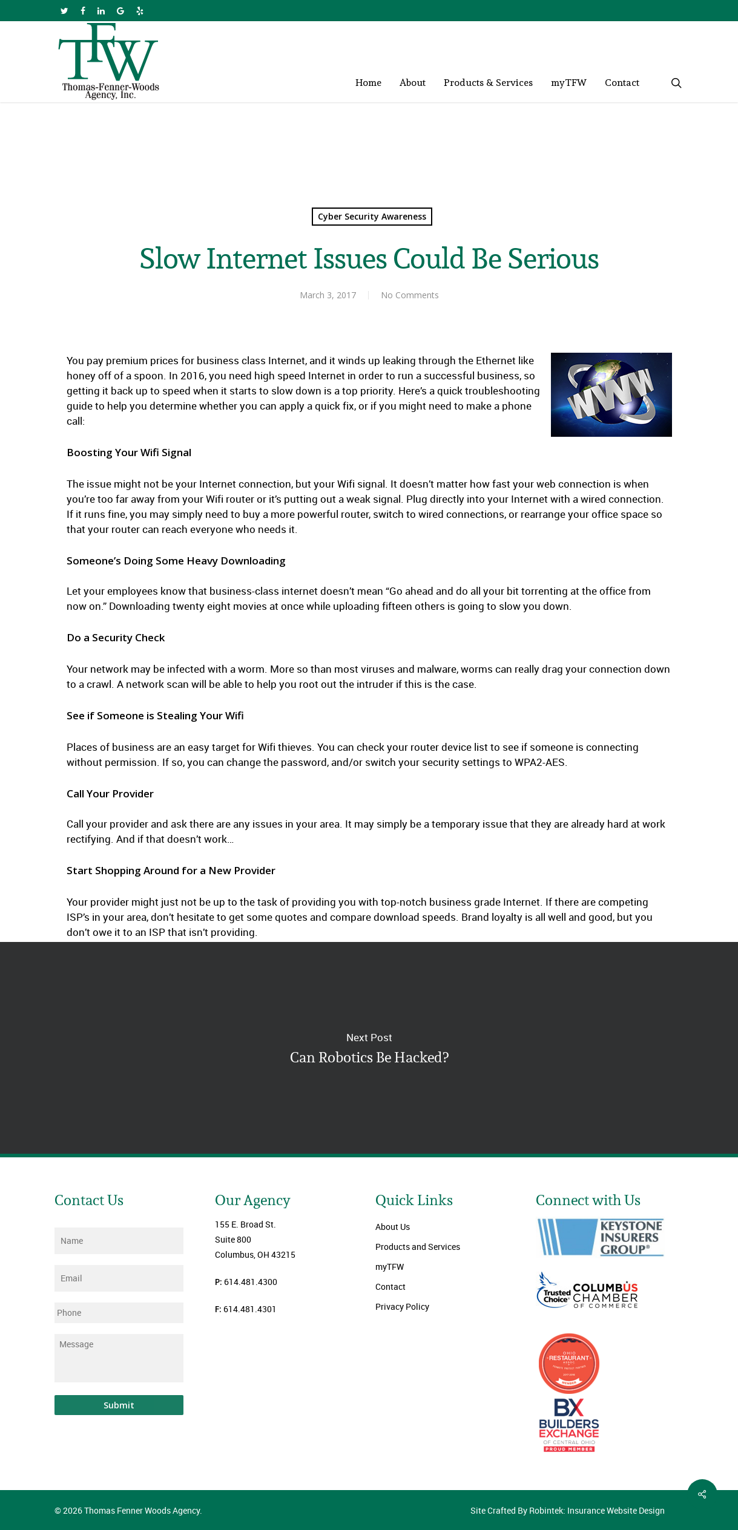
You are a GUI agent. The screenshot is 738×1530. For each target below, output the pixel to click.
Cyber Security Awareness (372, 216)
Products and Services (417, 1246)
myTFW (389, 1266)
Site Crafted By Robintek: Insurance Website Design (567, 1510)
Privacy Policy (402, 1306)
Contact (390, 1286)
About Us (392, 1226)
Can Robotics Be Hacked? (369, 1048)
